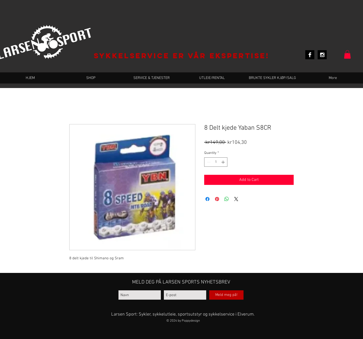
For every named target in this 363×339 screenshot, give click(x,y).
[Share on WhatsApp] (227, 199)
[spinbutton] (215, 162)
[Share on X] (236, 199)
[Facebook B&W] (309, 54)
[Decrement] (208, 162)
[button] (347, 54)
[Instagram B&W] (322, 54)
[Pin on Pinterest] (217, 199)
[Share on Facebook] (207, 199)
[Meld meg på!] (226, 295)
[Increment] (223, 162)
